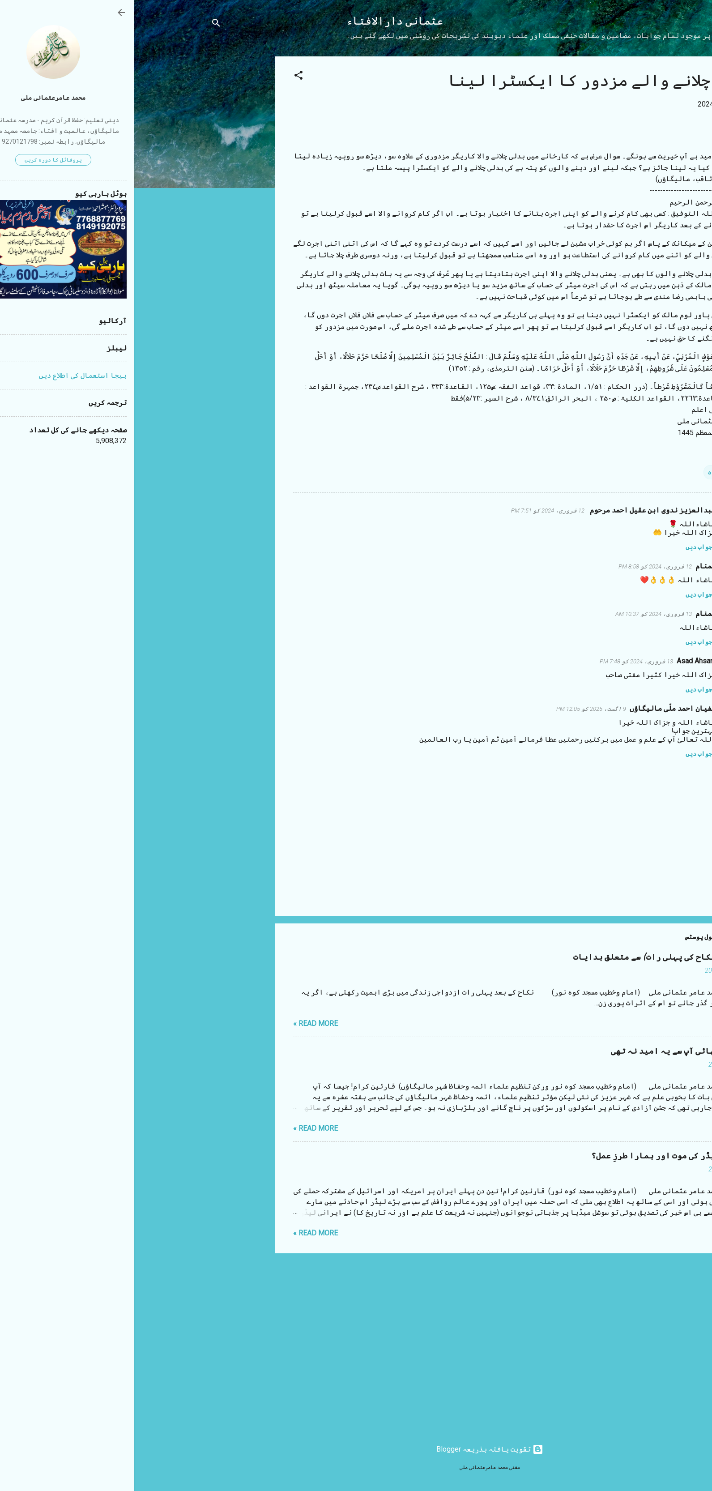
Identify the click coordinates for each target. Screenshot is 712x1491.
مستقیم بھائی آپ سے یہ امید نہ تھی (547, 1051)
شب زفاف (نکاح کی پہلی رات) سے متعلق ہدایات (528, 957)
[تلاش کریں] (82, 24)
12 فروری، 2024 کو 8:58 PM (521, 566)
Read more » (181, 1023)
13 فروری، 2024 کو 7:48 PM (502, 661)
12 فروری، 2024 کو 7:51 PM (414, 510)
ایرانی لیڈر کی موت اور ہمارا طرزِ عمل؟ (537, 1156)
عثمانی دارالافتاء (261, 21)
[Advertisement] (105, 190)
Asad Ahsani (562, 661)
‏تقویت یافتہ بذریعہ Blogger (356, 1449)
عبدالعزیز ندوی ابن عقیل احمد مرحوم (518, 510)
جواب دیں (565, 547)
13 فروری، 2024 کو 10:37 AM (520, 614)
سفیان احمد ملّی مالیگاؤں (539, 708)
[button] (164, 77)
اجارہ (584, 472)
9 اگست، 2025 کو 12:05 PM (457, 708)
